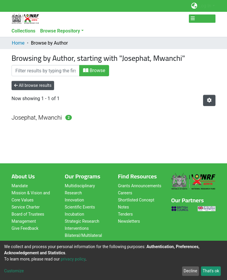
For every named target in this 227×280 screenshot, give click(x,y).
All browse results (32, 85)
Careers (125, 193)
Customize (14, 270)
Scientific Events (80, 207)
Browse (94, 70)
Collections (23, 31)
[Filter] (46, 70)
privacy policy (73, 259)
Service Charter (26, 207)
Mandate (20, 185)
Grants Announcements (139, 185)
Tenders (125, 214)
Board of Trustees (28, 214)
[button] (194, 5)
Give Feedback (25, 228)
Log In (204, 6)
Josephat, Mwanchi (37, 117)
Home (18, 43)
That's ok (210, 270)
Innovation (74, 200)
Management (24, 221)
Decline (190, 270)
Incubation (74, 214)
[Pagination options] (209, 100)
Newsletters (129, 221)
